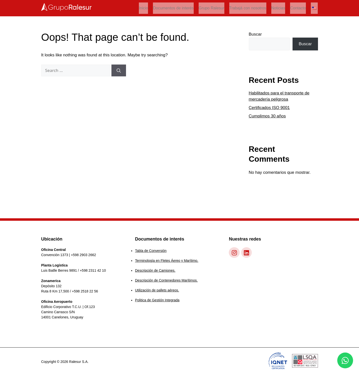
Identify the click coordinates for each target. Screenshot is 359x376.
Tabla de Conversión (151, 251)
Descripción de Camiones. (155, 270)
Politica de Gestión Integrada (157, 300)
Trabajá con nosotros (247, 8)
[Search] (118, 70)
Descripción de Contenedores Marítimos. (166, 280)
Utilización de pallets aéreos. (157, 290)
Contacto (298, 8)
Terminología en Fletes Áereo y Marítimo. (166, 261)
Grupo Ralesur (211, 8)
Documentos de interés (173, 8)
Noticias (278, 8)
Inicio (143, 8)
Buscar (255, 34)
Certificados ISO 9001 (269, 107)
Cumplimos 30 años (267, 116)
